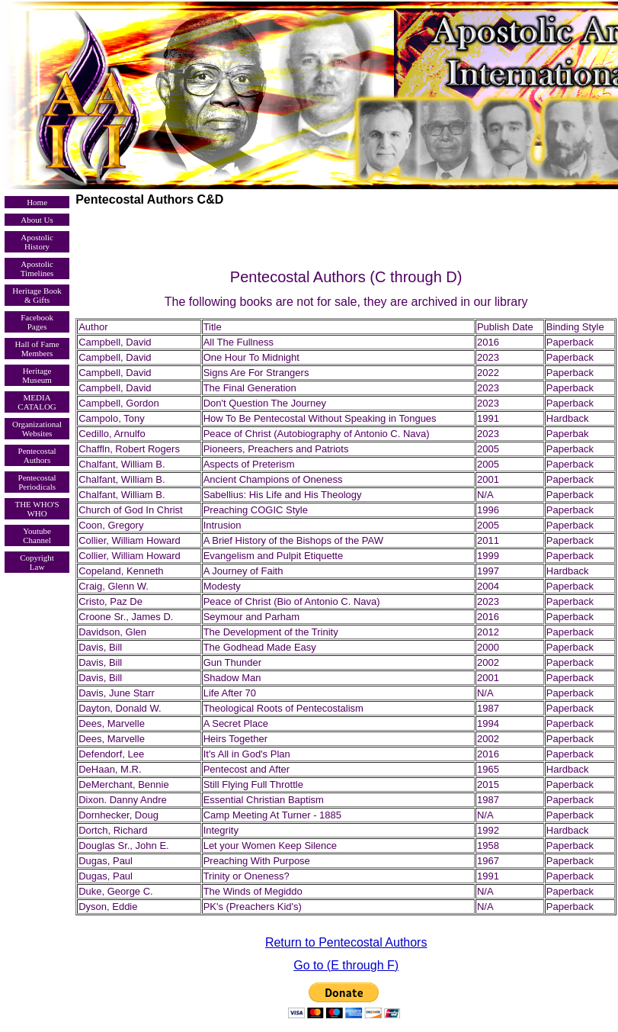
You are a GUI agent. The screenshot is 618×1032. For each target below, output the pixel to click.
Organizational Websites (37, 429)
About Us (37, 219)
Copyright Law (37, 562)
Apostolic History (37, 242)
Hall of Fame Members (37, 348)
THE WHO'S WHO (36, 509)
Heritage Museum (37, 375)
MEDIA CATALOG (37, 402)
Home (37, 202)
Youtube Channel (37, 535)
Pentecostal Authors (37, 455)
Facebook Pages (37, 322)
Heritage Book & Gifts (36, 295)
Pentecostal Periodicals (37, 482)
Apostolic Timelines (37, 268)
